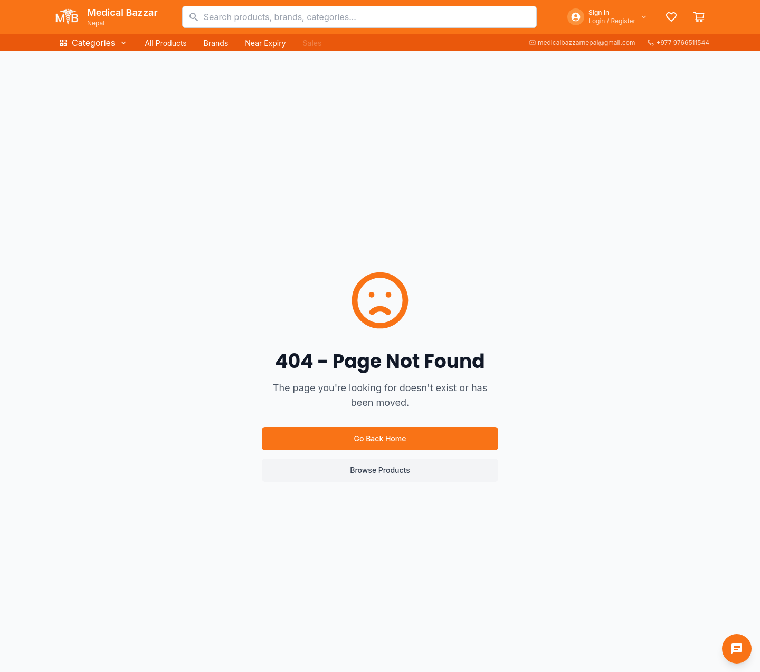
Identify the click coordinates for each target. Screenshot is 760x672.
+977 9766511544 (678, 42)
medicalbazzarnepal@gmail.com (582, 42)
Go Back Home (380, 438)
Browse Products (380, 470)
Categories (93, 42)
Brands (216, 43)
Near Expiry (265, 43)
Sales (312, 43)
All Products (165, 43)
